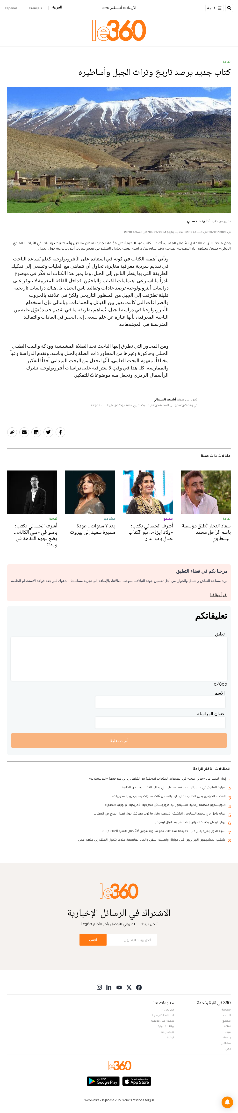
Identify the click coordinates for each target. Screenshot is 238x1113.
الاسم (220, 693)
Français (35, 8)
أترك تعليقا (119, 740)
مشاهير (226, 1043)
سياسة (226, 1009)
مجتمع (226, 1020)
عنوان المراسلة (211, 713)
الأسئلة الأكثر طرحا (163, 1015)
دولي (228, 1048)
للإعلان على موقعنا (162, 1020)
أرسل (93, 939)
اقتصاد (227, 1015)
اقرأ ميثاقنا (218, 595)
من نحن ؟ (168, 1009)
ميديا (228, 1032)
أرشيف (170, 1037)
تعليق (220, 633)
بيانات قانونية (166, 1026)
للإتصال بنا (167, 1032)
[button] (227, 1102)
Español (11, 8)
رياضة (227, 1037)
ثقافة (227, 61)
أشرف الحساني (198, 221)
